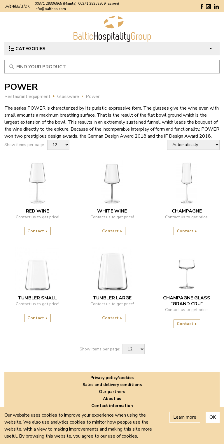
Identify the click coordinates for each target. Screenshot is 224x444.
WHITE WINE (112, 211)
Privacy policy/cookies (112, 377)
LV (6, 6)
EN (11, 6)
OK (212, 417)
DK (27, 6)
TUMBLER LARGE (112, 298)
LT (22, 6)
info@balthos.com (50, 8)
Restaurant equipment (27, 96)
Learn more (184, 417)
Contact (37, 231)
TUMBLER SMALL (37, 298)
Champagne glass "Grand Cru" (186, 301)
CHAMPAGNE (187, 211)
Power (92, 96)
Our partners (112, 391)
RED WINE (37, 211)
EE (17, 6)
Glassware (68, 96)
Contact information (112, 405)
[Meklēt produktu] (112, 66)
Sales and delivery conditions (112, 384)
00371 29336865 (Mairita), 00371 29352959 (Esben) (77, 3)
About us (112, 398)
